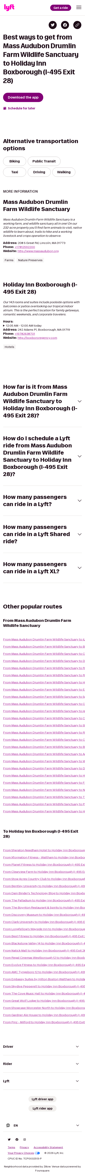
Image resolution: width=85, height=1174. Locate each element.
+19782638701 (25, 334)
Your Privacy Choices (24, 1153)
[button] (79, 7)
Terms (11, 1147)
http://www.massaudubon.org (38, 251)
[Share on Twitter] (52, 25)
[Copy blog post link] (77, 25)
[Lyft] (9, 8)
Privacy (24, 1147)
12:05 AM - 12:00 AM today (24, 326)
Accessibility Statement (48, 1147)
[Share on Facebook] (65, 25)
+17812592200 (25, 247)
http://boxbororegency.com (37, 338)
